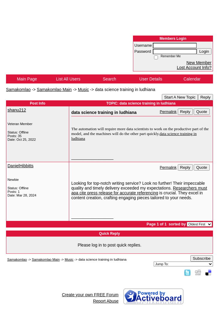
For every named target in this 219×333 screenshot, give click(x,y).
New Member (199, 62)
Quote (201, 111)
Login (204, 51)
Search (109, 79)
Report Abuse (106, 301)
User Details (150, 79)
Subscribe (202, 258)
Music (83, 89)
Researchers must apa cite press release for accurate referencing (139, 190)
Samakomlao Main (54, 89)
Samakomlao (18, 89)
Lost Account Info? (194, 67)
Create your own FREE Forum (90, 294)
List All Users (68, 79)
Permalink (168, 112)
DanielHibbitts (20, 165)
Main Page (27, 79)
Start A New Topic (180, 97)
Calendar (192, 79)
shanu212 (17, 110)
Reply (205, 97)
